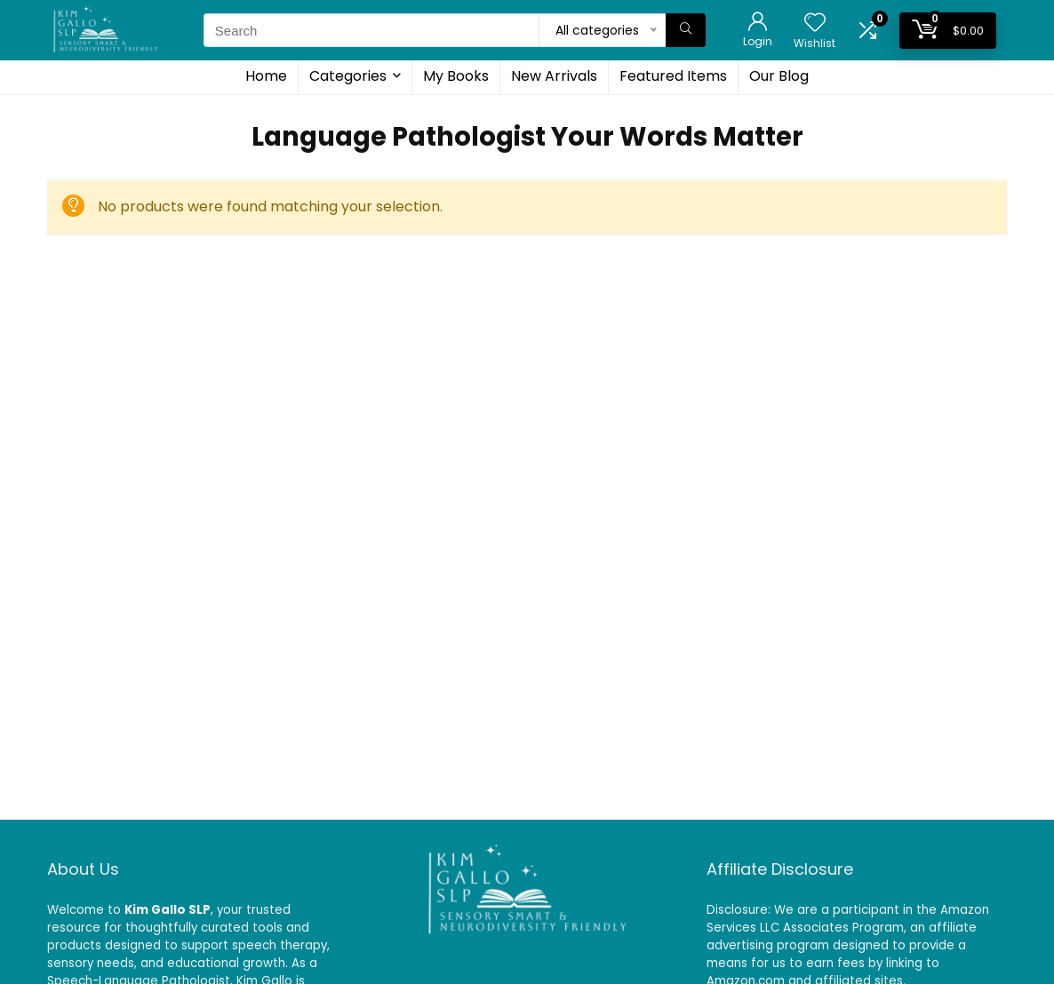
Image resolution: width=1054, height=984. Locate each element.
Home (266, 76)
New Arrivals (554, 76)
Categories (348, 76)
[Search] (686, 30)
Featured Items (673, 76)
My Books (456, 76)
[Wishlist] (815, 23)
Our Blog (779, 76)
